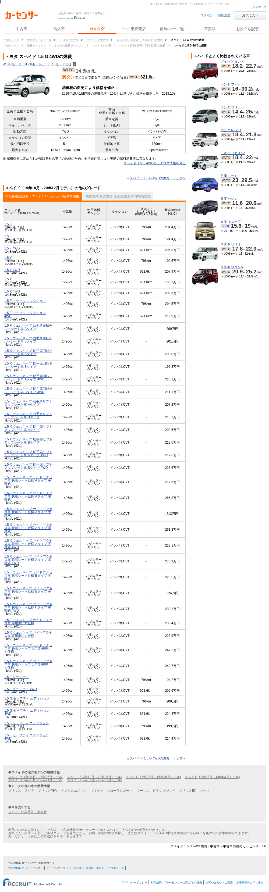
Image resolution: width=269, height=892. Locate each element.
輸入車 (59, 29)
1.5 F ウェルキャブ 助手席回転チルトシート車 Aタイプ (28, 327)
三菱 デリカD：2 (233, 153)
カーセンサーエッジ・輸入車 (64, 867)
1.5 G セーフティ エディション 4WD (26, 712)
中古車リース (116, 867)
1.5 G (8, 224)
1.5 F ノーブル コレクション (25, 301)
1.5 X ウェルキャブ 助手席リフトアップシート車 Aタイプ (28, 428)
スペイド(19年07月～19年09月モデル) (94, 780)
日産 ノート (229, 176)
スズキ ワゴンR (232, 267)
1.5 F (8, 236)
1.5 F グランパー (16, 677)
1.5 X (8, 279)
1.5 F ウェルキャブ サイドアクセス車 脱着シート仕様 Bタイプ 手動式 (28, 575)
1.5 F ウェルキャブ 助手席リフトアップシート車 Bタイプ (28, 415)
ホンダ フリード (232, 107)
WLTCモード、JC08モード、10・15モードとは (39, 64)
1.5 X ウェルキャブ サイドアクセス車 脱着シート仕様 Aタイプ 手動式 (28, 512)
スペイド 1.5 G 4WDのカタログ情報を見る (154, 163)
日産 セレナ (229, 199)
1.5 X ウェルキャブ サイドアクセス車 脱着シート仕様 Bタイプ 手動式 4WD (28, 607)
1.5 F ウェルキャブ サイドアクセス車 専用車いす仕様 (28, 621)
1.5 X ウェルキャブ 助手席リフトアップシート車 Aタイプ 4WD (28, 453)
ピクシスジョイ (164, 790)
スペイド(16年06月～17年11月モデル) (35, 780)
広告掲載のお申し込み (249, 882)
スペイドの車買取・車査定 (27, 811)
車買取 (209, 29)
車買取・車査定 (95, 867)
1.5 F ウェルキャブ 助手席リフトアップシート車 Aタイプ (28, 402)
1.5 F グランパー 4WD (20, 689)
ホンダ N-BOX (231, 130)
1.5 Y (8, 258)
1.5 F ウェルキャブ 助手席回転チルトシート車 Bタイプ (28, 339)
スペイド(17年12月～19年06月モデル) (94, 777)
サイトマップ (258, 7)
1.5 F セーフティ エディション (26, 723)
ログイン (206, 15)
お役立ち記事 (247, 29)
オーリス (142, 790)
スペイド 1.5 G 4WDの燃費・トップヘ (158, 178)
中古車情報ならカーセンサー (25, 867)
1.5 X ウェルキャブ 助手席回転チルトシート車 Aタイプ (28, 352)
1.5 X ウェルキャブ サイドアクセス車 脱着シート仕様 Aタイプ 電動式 (28, 528)
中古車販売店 (134, 29)
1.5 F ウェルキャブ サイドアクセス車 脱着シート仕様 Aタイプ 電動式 (28, 496)
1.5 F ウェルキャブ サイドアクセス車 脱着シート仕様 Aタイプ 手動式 (28, 480)
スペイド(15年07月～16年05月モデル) (153, 777)
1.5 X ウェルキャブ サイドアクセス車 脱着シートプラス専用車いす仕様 (28, 664)
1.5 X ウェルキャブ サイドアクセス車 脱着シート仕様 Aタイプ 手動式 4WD (28, 544)
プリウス (14, 790)
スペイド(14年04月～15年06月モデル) (35, 777)
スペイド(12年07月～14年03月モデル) (212, 777)
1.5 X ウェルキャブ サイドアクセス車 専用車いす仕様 (28, 634)
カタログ (96, 29)
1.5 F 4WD (12, 248)
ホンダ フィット (232, 84)
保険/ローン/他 (172, 29)
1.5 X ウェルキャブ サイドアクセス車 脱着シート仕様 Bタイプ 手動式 (28, 591)
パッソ (205, 790)
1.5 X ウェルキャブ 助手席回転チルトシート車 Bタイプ (28, 365)
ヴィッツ (96, 790)
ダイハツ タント (232, 61)
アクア (29, 790)
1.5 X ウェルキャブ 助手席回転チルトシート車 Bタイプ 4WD (28, 390)
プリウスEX (187, 790)
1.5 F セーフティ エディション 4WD (26, 736)
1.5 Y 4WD (12, 270)
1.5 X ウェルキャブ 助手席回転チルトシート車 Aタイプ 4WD (28, 377)
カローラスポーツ (120, 790)
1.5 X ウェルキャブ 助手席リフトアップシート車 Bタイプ (28, 440)
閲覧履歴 (224, 15)
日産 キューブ (231, 221)
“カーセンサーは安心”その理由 (183, 882)
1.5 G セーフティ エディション (26, 698)
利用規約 (156, 882)
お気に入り (250, 15)
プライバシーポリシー (133, 882)
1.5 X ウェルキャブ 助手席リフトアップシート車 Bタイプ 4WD (28, 466)
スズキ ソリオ (231, 244)
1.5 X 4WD (12, 291)
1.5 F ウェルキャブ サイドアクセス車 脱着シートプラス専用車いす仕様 (28, 648)
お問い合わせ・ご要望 (219, 882)
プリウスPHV (48, 790)
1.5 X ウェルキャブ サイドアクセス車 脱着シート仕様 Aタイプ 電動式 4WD (28, 560)
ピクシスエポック (74, 790)
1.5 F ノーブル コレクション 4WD (25, 314)
